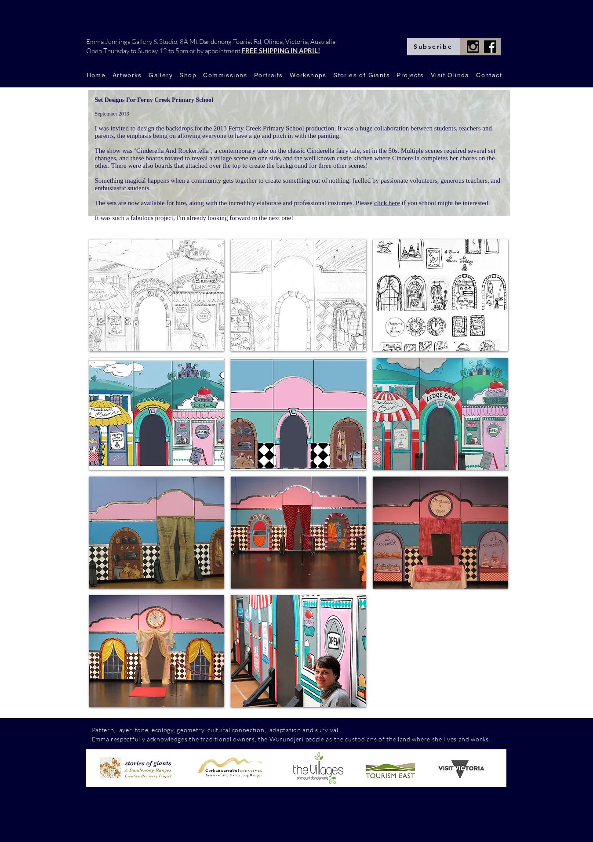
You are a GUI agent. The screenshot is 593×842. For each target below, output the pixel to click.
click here (387, 202)
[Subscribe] (433, 46)
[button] (157, 295)
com (347, 730)
